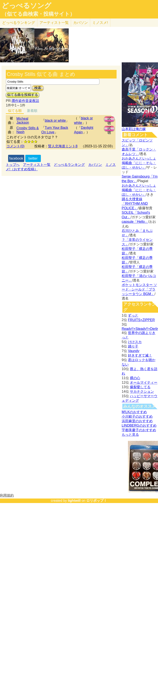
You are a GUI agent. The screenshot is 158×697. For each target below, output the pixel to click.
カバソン (80, 23)
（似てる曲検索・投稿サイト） (38, 14)
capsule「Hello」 (135, 221)
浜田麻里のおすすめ (137, 421)
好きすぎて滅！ (140, 355)
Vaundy (133, 351)
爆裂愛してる (140, 387)
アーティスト (54, 23)
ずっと (133, 315)
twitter (33, 158)
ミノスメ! (100, 23)
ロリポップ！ (96, 500)
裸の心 (135, 378)
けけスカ (135, 342)
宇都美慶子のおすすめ (139, 430)
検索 (37, 88)
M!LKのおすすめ (134, 412)
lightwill (74, 500)
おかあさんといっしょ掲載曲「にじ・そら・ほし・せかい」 (139, 163)
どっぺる (18, 23)
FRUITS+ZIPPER (141, 320)
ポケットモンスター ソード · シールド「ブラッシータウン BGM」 (139, 289)
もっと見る (130, 434)
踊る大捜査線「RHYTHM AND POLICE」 (135, 203)
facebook (16, 158)
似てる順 (15, 110)
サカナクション (142, 391)
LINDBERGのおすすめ (139, 425)
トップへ (13, 164)
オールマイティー (143, 382)
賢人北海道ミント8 (62, 146)
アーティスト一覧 (36, 164)
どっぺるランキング (69, 164)
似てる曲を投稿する (22, 95)
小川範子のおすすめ (137, 416)
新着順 (32, 110)
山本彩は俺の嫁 (134, 129)
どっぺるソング (26, 5)
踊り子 (133, 346)
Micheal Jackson (23, 120)
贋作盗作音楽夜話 (25, 101)
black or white (55, 120)
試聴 (109, 119)
